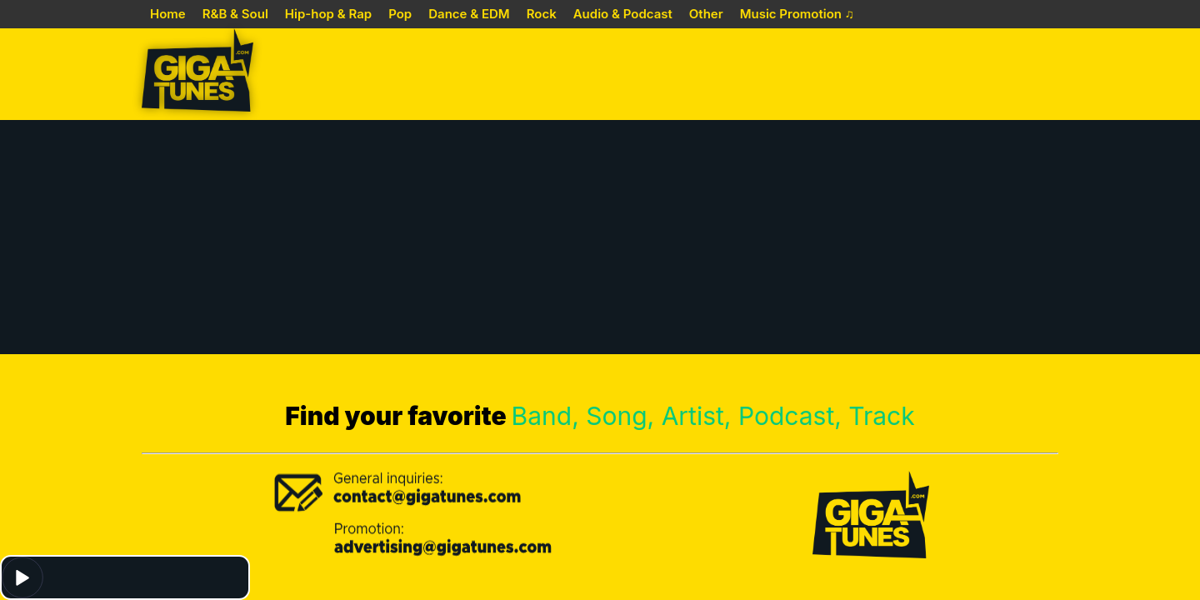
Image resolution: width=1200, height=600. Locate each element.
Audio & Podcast (622, 14)
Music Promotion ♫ (797, 14)
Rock (542, 14)
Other (706, 14)
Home (168, 14)
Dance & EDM (468, 14)
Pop (400, 14)
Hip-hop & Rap (328, 14)
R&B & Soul (235, 14)
